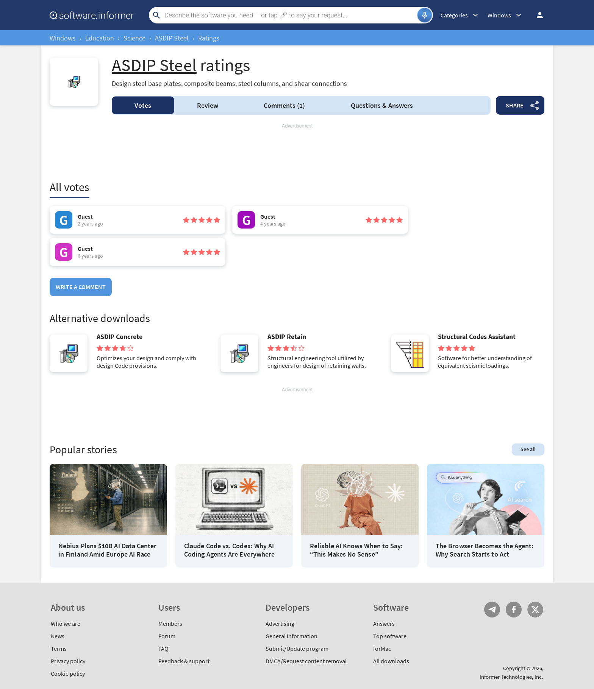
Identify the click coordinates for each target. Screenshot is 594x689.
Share (515, 105)
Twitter (535, 609)
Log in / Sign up (536, 15)
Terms (59, 648)
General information (291, 636)
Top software (389, 636)
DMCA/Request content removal (306, 661)
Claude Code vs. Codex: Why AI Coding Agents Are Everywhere (229, 550)
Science (134, 38)
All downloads (391, 661)
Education (99, 38)
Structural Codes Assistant (477, 337)
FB (514, 609)
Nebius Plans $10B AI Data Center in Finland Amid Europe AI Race (107, 550)
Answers (382, 105)
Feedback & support (183, 661)
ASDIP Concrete (119, 337)
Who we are (65, 623)
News (57, 636)
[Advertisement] (297, 152)
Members (170, 623)
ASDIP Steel (172, 38)
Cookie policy (68, 673)
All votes (69, 187)
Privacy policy (68, 661)
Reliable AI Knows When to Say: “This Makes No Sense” (356, 550)
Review (207, 105)
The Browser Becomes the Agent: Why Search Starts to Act (484, 550)
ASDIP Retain (286, 337)
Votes (142, 105)
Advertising (280, 623)
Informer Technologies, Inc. (511, 676)
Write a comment (81, 287)
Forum (166, 636)
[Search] (290, 15)
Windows (63, 38)
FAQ (163, 648)
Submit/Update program (297, 648)
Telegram (492, 609)
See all (528, 449)
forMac (382, 648)
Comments (284, 105)
